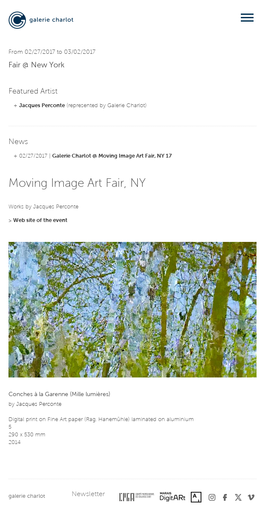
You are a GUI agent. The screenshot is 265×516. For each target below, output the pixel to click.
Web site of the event (40, 220)
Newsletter (88, 494)
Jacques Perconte (42, 105)
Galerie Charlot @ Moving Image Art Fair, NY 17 (112, 156)
